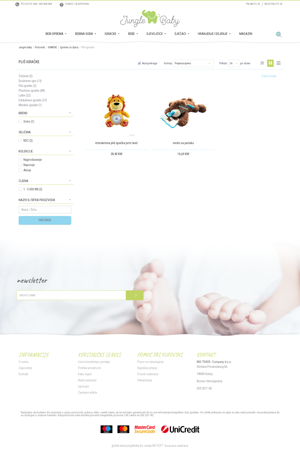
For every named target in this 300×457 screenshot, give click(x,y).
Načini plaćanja (87, 380)
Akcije (27, 170)
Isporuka (83, 386)
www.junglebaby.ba (131, 445)
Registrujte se (273, 3)
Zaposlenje (25, 368)
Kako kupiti (85, 374)
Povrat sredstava (147, 374)
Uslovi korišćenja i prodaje (94, 362)
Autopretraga (149, 63)
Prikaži (223, 63)
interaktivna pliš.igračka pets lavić (116, 143)
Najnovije (29, 165)
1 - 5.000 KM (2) (32, 189)
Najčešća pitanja (147, 368)
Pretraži (45, 220)
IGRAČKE (52, 47)
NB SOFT (157, 445)
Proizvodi (40, 47)
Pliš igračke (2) (27, 85)
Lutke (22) (25, 95)
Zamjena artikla (87, 392)
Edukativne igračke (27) (33, 100)
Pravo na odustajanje (150, 362)
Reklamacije (144, 380)
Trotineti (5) (26, 76)
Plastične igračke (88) (32, 90)
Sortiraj (168, 63)
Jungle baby (25, 47)
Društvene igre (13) (30, 81)
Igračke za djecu (69, 47)
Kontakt (23, 374)
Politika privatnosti (89, 368)
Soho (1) (28, 121)
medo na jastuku (183, 143)
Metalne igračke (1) (30, 105)
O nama (23, 362)
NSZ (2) (28, 140)
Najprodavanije (32, 159)
